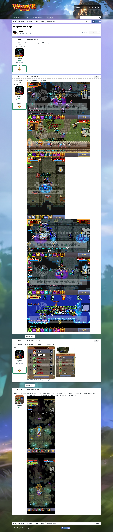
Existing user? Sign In (80, 7)
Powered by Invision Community (93, 528)
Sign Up (91, 8)
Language (15, 529)
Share (83, 33)
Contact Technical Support (39, 529)
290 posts (20, 409)
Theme (22, 529)
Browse (17, 18)
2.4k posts (20, 63)
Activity (27, 18)
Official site (50, 18)
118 (20, 61)
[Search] (84, 17)
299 (20, 408)
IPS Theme (15, 527)
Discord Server (38, 18)
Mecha (22, 32)
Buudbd (20, 390)
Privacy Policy (28, 529)
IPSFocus (21, 527)
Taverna (29, 34)
